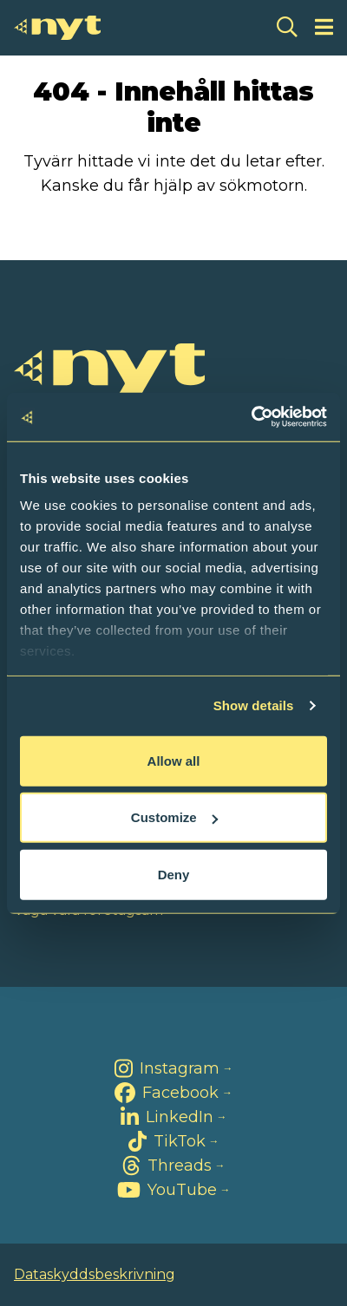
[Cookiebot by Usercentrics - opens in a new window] (251, 417)
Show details (253, 705)
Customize (174, 817)
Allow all (173, 760)
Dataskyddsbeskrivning (94, 1274)
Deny (174, 873)
